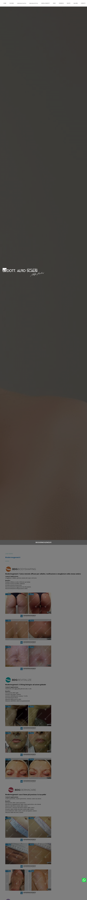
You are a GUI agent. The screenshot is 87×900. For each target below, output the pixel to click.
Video (54, 3)
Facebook (61, 3)
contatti (83, 3)
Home (4, 3)
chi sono (11, 3)
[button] (21, 3)
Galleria (75, 3)
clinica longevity (45, 3)
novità (68, 3)
